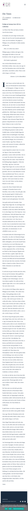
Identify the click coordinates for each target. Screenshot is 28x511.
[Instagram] (25, 501)
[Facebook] (20, 501)
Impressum (5, 499)
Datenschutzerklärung (18, 508)
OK (6, 508)
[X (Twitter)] (22, 501)
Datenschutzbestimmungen (9, 501)
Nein (10, 508)
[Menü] (25, 4)
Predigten (5, 19)
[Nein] (26, 507)
